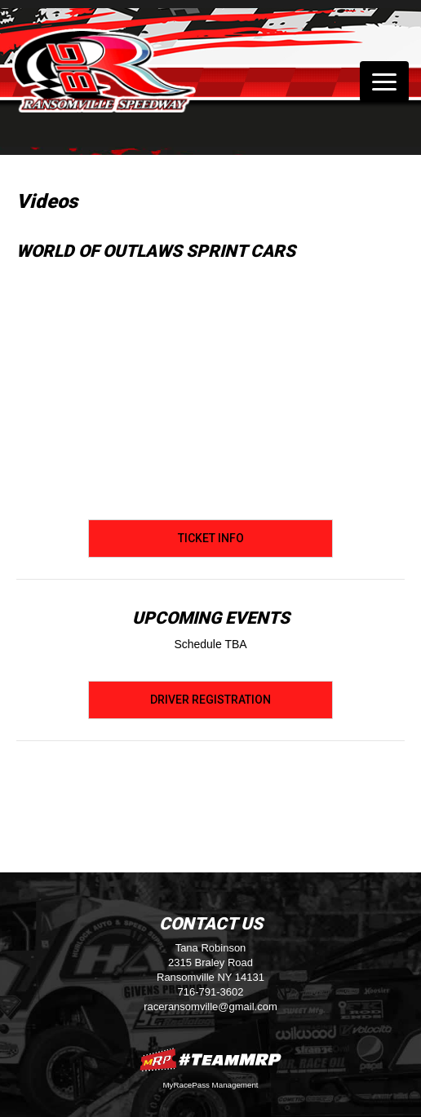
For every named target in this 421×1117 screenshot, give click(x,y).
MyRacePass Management (210, 1084)
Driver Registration (210, 699)
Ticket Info (211, 538)
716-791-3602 (211, 992)
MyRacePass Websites (210, 1059)
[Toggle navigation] (384, 81)
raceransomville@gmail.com (210, 1006)
